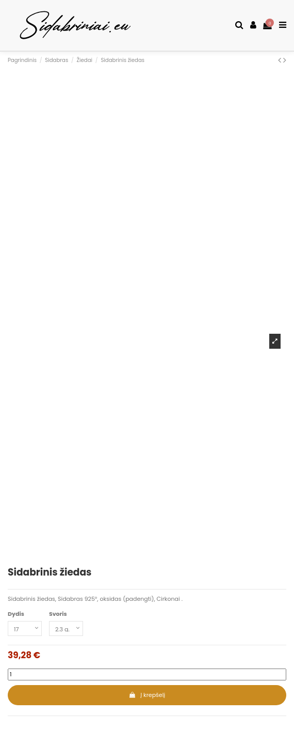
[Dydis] (25, 628)
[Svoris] (66, 628)
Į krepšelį (147, 695)
